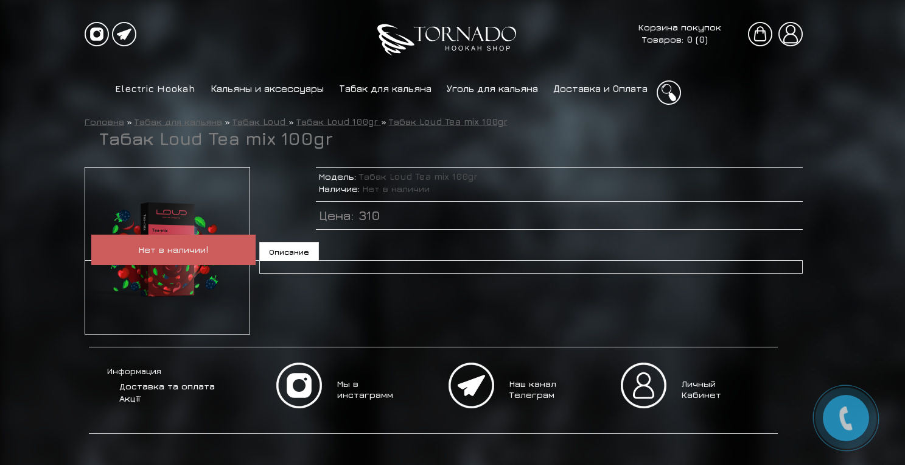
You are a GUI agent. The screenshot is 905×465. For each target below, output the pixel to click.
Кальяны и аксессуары (267, 88)
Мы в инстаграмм (365, 389)
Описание (289, 252)
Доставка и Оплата (600, 88)
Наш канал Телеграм (532, 389)
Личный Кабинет (701, 389)
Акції (129, 398)
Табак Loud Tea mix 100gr (448, 121)
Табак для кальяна (385, 88)
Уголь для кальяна (492, 88)
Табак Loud (260, 121)
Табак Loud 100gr (338, 121)
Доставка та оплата (167, 386)
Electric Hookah (155, 88)
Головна (104, 121)
